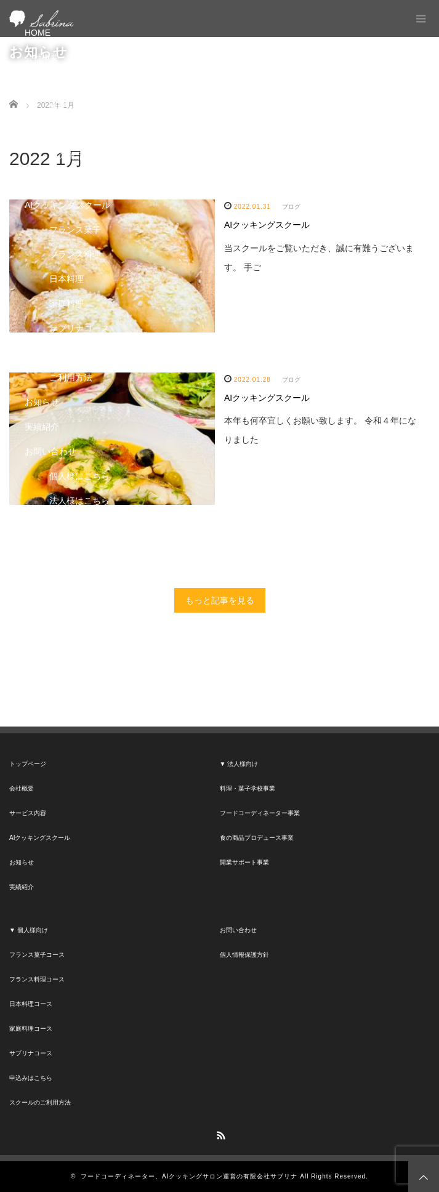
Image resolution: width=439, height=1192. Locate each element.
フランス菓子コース (37, 954)
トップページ (27, 763)
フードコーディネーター (96, 131)
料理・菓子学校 (79, 106)
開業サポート (75, 180)
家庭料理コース (30, 1028)
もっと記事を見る (219, 600)
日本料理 (66, 279)
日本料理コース (30, 1004)
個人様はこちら (79, 476)
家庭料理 (66, 303)
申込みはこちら (30, 1077)
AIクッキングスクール (67, 205)
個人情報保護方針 (244, 954)
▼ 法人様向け (239, 763)
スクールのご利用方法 (40, 1102)
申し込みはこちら (83, 353)
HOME (37, 33)
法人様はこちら (79, 500)
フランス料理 (75, 254)
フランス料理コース (37, 979)
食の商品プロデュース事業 (257, 837)
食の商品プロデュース (92, 156)
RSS (220, 1133)
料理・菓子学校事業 (247, 788)
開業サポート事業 (244, 862)
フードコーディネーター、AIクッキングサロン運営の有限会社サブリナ (189, 1176)
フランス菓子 (75, 230)
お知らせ (42, 402)
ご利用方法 (70, 377)
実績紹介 (42, 427)
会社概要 (42, 57)
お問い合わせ (50, 451)
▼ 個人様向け (28, 930)
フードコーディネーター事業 (260, 813)
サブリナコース (79, 328)
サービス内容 (50, 82)
